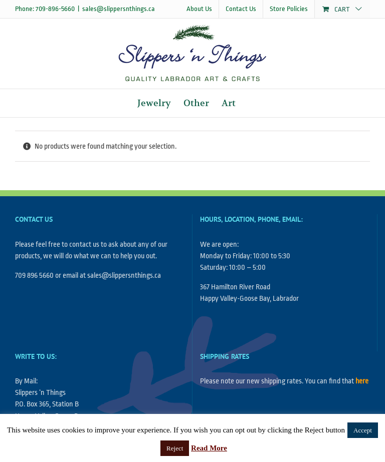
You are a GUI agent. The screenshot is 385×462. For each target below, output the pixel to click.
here (361, 381)
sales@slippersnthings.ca (118, 9)
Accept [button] (362, 430)
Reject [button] (174, 448)
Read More (209, 448)
